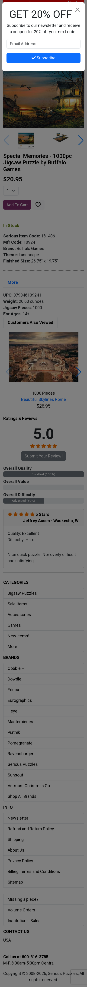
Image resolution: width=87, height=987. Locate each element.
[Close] (77, 9)
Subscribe (43, 57)
